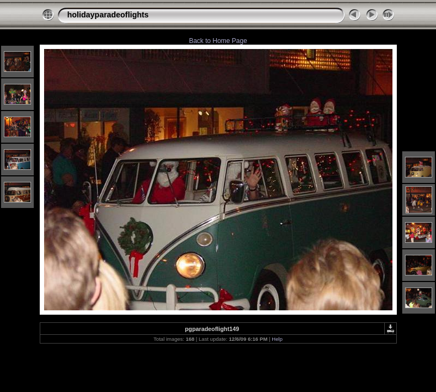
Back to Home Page (218, 41)
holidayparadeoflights (108, 14)
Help (277, 339)
